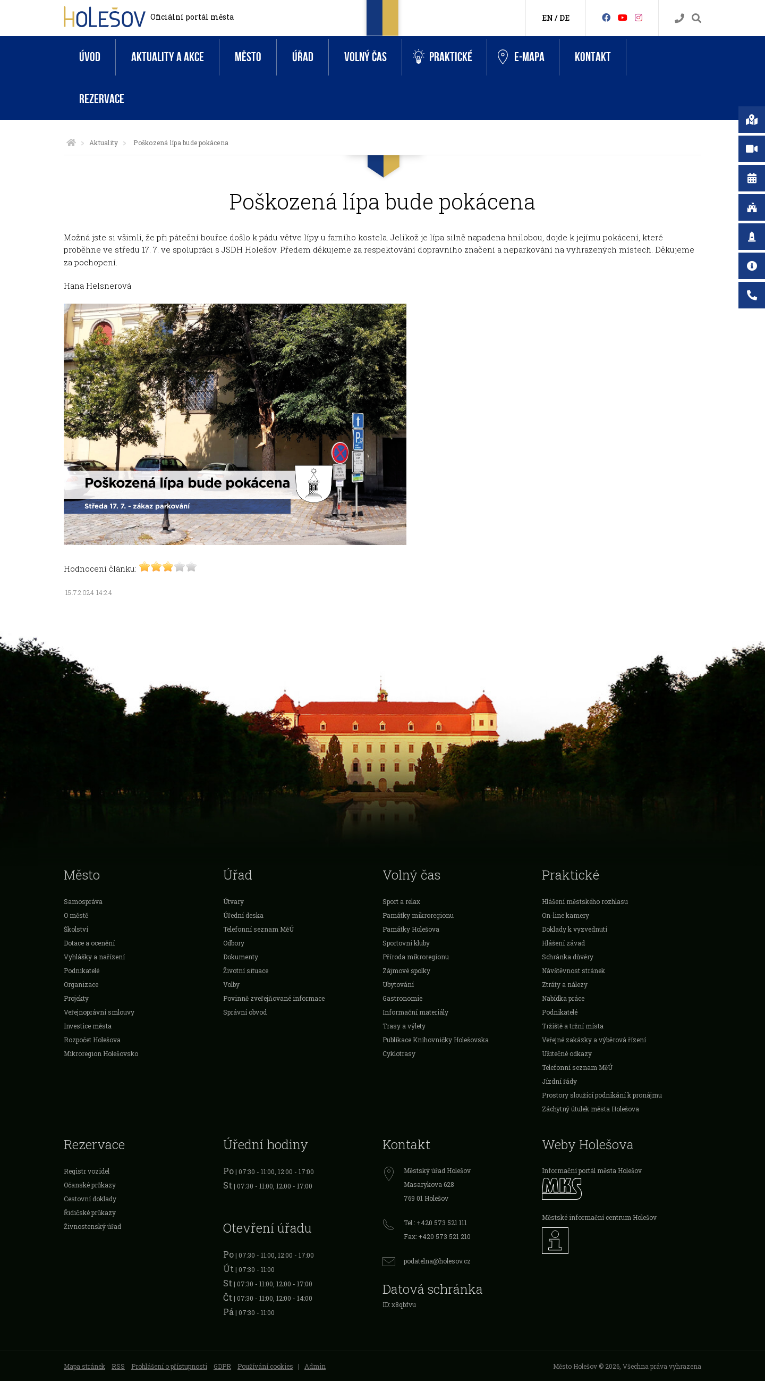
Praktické (442, 57)
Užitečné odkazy (567, 1053)
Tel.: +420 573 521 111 (435, 1222)
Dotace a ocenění (89, 943)
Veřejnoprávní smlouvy (99, 1012)
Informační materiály (415, 1012)
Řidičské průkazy (90, 1212)
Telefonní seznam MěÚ (258, 929)
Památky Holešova (410, 929)
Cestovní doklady (90, 1198)
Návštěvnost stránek (573, 970)
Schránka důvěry (567, 956)
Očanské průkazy (90, 1185)
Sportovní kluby (406, 943)
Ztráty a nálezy (565, 984)
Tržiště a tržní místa (573, 1026)
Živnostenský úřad (92, 1226)
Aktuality (103, 142)
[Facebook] (606, 17)
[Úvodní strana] (71, 142)
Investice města (88, 1026)
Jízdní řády (559, 1081)
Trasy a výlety (404, 1026)
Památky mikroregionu (418, 915)
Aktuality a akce (167, 57)
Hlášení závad (563, 943)
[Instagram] (638, 17)
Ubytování (398, 984)
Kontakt (593, 57)
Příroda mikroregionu (415, 956)
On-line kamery (565, 915)
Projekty (76, 998)
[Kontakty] (679, 18)
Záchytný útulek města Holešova (590, 1108)
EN (547, 18)
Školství (76, 929)
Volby (231, 984)
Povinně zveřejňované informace (274, 998)
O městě (76, 915)
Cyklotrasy (398, 1053)
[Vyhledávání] (696, 18)
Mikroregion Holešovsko (101, 1053)
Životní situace (245, 970)
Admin (315, 1366)
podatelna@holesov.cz (437, 1261)
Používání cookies (265, 1366)
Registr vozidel (86, 1171)
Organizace (81, 984)
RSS (118, 1366)
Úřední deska (243, 915)
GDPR (222, 1366)
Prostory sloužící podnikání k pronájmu (602, 1095)
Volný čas (365, 57)
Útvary (233, 901)
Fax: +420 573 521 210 (437, 1236)
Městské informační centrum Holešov (599, 1217)
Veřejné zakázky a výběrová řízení (594, 1039)
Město (248, 57)
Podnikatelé (81, 970)
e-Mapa (521, 57)
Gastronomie (402, 998)
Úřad (302, 57)
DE (564, 18)
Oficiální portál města (192, 17)
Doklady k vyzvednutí (574, 929)
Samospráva (83, 901)
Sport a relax (401, 901)
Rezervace (101, 99)
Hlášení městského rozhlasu (585, 901)
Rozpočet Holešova (92, 1039)
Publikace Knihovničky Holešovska (435, 1039)
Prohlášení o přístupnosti (169, 1366)
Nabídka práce (563, 998)
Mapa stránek (84, 1366)
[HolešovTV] (622, 17)
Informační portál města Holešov (592, 1170)
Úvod (89, 57)
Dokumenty (240, 956)
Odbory (233, 943)
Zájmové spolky (406, 970)
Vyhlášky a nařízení (94, 956)
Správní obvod (245, 1012)
